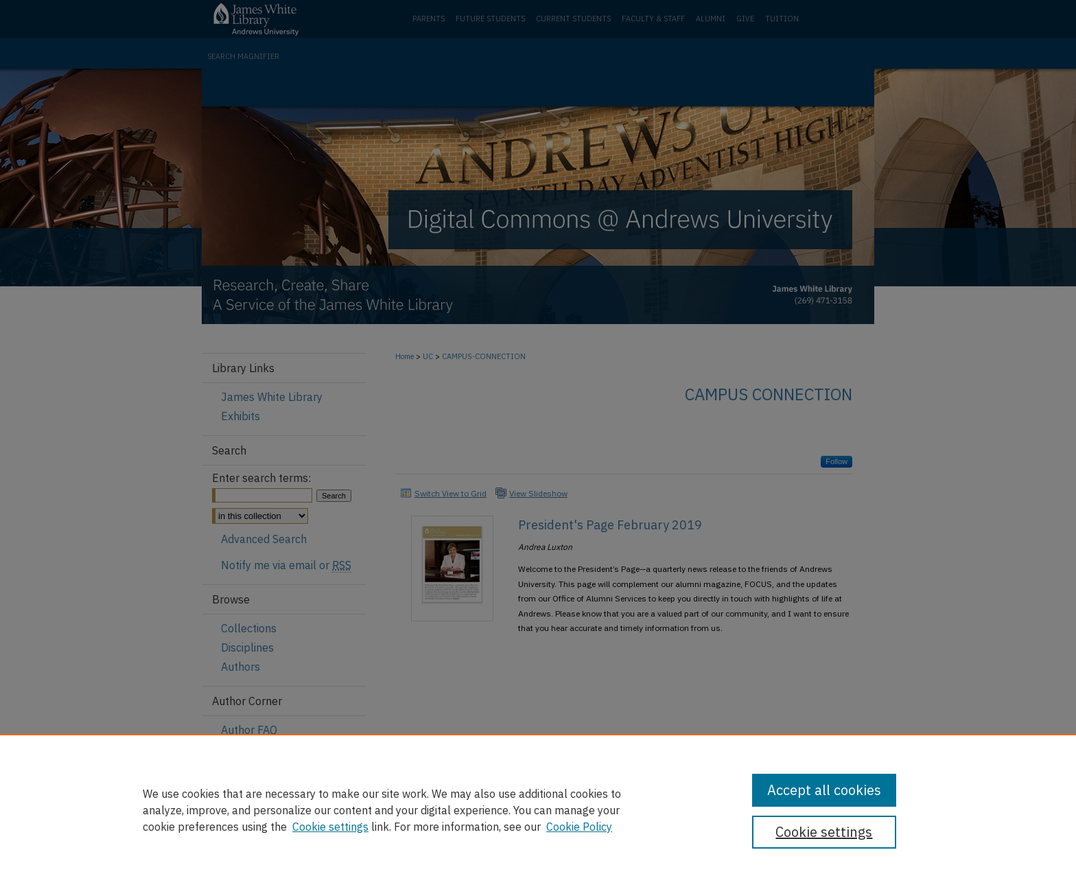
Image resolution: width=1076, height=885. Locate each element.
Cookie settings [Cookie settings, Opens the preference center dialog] (823, 832)
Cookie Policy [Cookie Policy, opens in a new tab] (579, 827)
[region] (538, 809)
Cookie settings (330, 827)
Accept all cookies (824, 790)
